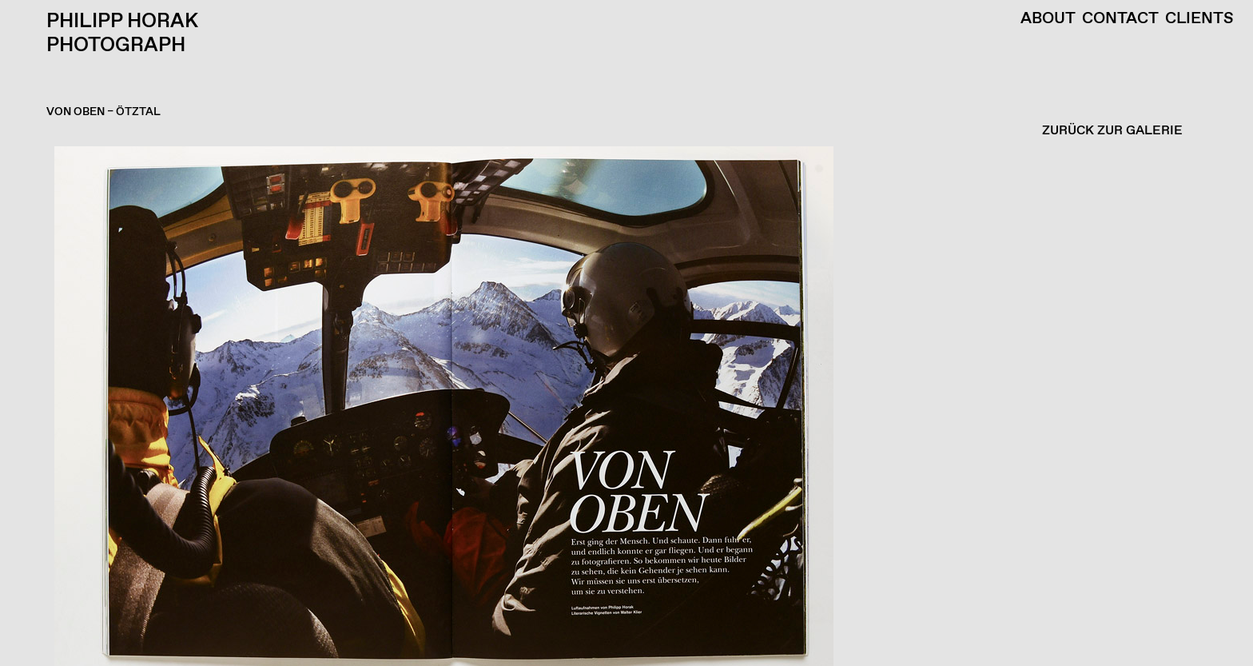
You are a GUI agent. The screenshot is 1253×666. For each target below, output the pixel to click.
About (1048, 19)
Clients (1199, 19)
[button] (622, 406)
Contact (1120, 19)
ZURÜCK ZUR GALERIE (1112, 130)
